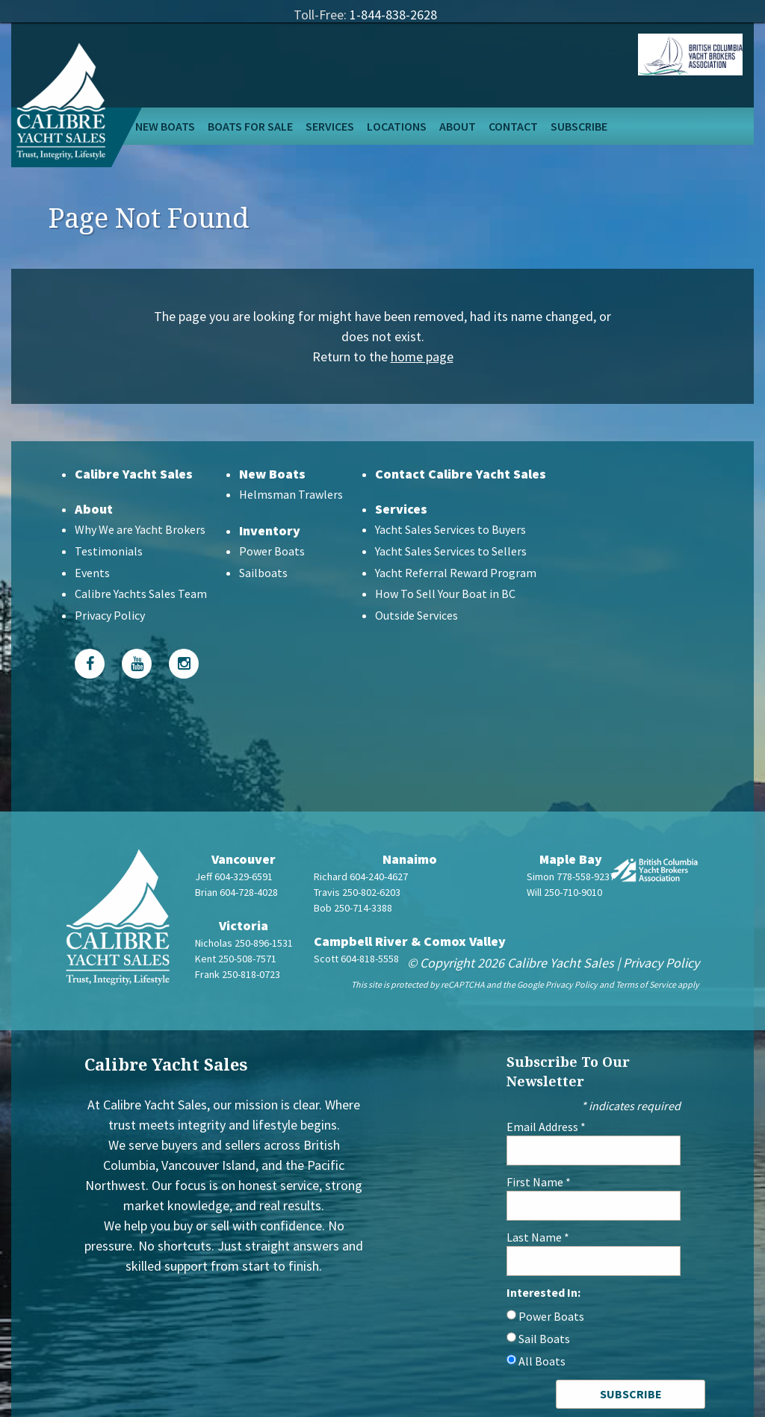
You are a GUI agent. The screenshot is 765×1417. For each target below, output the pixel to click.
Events (92, 572)
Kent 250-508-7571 (235, 958)
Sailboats (263, 572)
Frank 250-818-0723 (237, 974)
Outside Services (416, 615)
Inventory (269, 530)
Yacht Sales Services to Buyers (450, 529)
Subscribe (579, 126)
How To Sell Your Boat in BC (445, 593)
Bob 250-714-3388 (353, 908)
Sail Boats (544, 1338)
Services (330, 126)
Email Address (546, 1126)
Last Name (538, 1237)
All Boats (542, 1361)
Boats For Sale (250, 126)
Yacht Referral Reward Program (455, 572)
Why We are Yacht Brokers (140, 529)
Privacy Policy (110, 615)
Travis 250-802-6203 (357, 892)
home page (422, 356)
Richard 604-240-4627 (361, 876)
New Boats (165, 126)
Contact (513, 126)
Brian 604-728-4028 (236, 892)
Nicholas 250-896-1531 (244, 943)
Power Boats (272, 551)
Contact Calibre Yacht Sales (460, 473)
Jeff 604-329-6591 (234, 876)
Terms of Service (646, 984)
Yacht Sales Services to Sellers (451, 551)
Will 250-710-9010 (564, 892)
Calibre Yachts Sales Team (141, 593)
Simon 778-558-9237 (571, 876)
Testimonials (109, 551)
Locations (397, 126)
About (457, 126)
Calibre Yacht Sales (134, 473)
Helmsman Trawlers (291, 494)
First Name (539, 1181)
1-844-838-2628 (393, 14)
